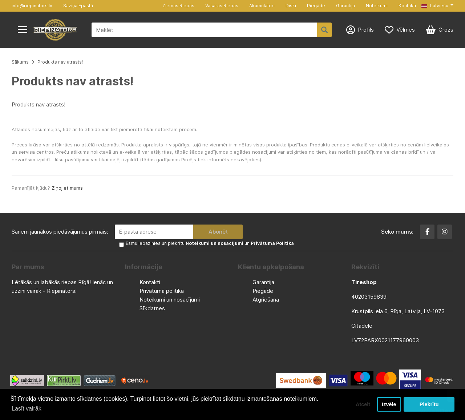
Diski (291, 5)
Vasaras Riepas (221, 5)
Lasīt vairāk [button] (26, 408)
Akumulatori (262, 5)
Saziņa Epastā (78, 5)
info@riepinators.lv (32, 5)
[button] (437, 6)
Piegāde (316, 5)
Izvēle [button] (389, 404)
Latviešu (434, 5)
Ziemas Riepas (178, 5)
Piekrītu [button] (429, 404)
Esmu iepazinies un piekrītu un (210, 243)
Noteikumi (377, 5)
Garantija (345, 5)
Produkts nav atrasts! (60, 62)
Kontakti (407, 5)
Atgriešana (265, 299)
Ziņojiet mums (67, 188)
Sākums (20, 62)
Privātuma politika (162, 290)
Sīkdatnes (152, 308)
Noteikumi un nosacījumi (170, 299)
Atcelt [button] (363, 404)
